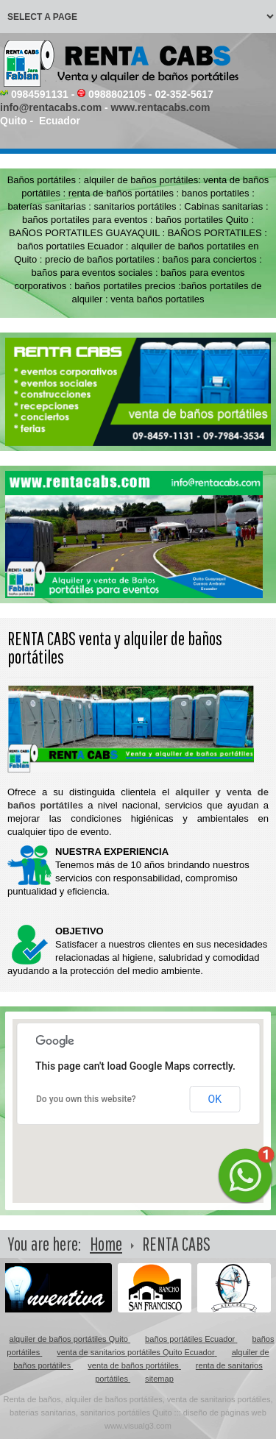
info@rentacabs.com (51, 107)
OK (215, 1099)
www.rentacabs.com (160, 107)
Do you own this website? (86, 1099)
